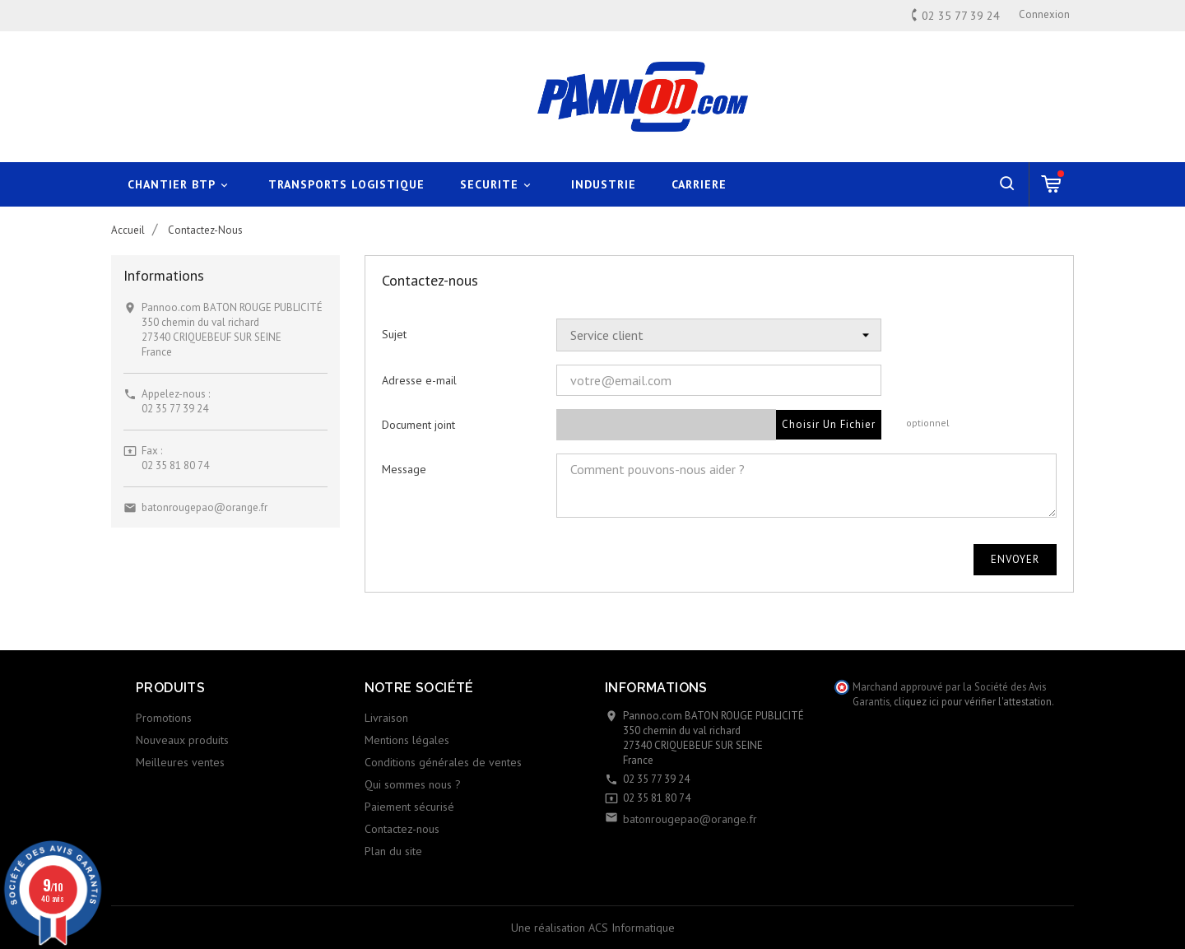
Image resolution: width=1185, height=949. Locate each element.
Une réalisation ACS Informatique (593, 927)
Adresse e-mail (419, 380)
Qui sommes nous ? (413, 784)
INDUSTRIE (603, 184)
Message (404, 469)
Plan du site (393, 851)
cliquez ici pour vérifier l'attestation (973, 701)
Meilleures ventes (180, 762)
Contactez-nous (402, 828)
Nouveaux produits (182, 740)
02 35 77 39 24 (175, 409)
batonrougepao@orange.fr (204, 507)
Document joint (418, 424)
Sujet (394, 334)
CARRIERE (699, 184)
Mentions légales (407, 740)
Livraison (386, 717)
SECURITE (498, 184)
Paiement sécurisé (409, 806)
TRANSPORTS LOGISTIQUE (346, 184)
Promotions (164, 717)
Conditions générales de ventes (443, 762)
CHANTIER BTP (180, 184)
